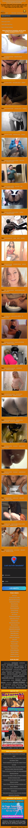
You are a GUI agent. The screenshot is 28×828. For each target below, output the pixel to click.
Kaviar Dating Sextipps (7, 27)
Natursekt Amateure (14, 627)
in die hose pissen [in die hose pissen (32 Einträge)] (17, 669)
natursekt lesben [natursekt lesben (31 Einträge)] (23, 674)
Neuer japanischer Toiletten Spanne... (10, 54)
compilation (19, 368)
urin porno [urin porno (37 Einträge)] (14, 685)
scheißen (3, 343)
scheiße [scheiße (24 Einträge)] (13, 684)
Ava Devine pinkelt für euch (8, 80)
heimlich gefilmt (8, 134)
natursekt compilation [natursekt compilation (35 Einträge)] (12, 674)
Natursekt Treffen (6, 21)
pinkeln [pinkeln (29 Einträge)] (12, 680)
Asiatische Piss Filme (14, 597)
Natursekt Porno (14, 635)
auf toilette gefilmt (8, 549)
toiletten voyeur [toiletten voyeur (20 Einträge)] (7, 685)
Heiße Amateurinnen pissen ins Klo (10, 391)
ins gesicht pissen (8, 56)
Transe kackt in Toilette (7, 261)
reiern (18, 238)
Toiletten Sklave (15, 652)
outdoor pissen (5, 525)
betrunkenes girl (8, 238)
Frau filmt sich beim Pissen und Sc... (10, 184)
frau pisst (17, 186)
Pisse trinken (14, 643)
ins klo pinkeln (10, 290)
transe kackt (9, 265)
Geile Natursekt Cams (7, 24)
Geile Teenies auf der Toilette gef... (10, 547)
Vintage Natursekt (14, 656)
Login (6, 12)
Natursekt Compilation (14, 629)
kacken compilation (19, 342)
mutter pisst (15, 497)
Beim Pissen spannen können (8, 417)
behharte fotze (8, 497)
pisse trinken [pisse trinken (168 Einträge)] (19, 682)
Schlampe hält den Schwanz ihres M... (11, 132)
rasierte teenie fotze (20, 290)
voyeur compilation (14, 421)
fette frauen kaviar (8, 108)
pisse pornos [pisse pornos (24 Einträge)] (9, 682)
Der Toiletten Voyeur (6, 210)
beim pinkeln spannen (9, 368)
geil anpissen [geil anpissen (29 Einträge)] (20, 666)
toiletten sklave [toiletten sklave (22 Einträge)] (19, 684)
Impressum (14, 827)
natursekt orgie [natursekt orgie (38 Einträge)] (8, 676)
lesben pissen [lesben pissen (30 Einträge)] (9, 671)
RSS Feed (13, 12)
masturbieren (22, 446)
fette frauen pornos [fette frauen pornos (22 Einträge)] (12, 666)
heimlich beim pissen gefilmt (11, 160)
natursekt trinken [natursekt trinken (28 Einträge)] (18, 677)
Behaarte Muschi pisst (14, 599)
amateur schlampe (9, 342)
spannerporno (19, 420)
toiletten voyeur (5, 57)
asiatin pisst (7, 523)
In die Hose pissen (14, 618)
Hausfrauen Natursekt (14, 616)
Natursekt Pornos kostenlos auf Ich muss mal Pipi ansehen (14, 1)
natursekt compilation (6, 395)
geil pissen (16, 549)
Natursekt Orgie (14, 633)
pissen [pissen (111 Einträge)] (18, 680)
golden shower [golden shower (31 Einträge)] (9, 667)
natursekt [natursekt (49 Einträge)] (18, 672)
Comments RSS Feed (22, 12)
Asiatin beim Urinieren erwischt (9, 521)
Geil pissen (14, 614)
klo (22, 316)
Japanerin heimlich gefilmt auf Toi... (10, 469)
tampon (3, 369)
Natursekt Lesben (14, 631)
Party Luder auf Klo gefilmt (8, 313)
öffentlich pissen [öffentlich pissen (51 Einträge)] (21, 687)
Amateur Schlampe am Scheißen (9, 339)
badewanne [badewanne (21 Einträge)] (21, 664)
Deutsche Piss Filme (14, 601)
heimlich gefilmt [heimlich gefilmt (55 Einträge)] (19, 667)
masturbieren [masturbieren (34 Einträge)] (16, 671)
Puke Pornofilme (14, 645)
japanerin (15, 446)
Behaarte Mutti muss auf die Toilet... (10, 495)
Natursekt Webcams (15, 637)
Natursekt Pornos (6, 15)
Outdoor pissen (14, 641)
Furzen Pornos (14, 610)
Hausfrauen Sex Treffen (7, 18)
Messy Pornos (14, 624)
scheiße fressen (17, 264)
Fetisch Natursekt (14, 608)
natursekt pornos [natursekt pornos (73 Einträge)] (8, 678)
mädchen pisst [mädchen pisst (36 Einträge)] (10, 672)
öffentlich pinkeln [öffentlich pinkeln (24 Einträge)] (11, 687)
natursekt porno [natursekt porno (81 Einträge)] (19, 676)
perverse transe (8, 264)
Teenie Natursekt (14, 650)
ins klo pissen (19, 394)
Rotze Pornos (14, 648)
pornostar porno (17, 82)
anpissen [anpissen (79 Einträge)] (14, 663)
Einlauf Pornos (14, 606)
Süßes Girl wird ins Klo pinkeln (9, 287)
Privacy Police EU (22, 827)
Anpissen (14, 595)
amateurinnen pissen (9, 394)
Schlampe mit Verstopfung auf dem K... (11, 106)
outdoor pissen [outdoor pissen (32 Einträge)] (6, 680)
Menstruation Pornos (14, 622)
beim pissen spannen (9, 420)
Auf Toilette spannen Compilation (9, 365)
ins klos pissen (8, 82)
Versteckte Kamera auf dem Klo (9, 158)
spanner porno (18, 108)
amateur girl (7, 316)
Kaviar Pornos (14, 620)
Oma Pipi (14, 639)
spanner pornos (18, 56)
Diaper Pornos (14, 603)
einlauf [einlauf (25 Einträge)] (7, 666)
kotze (14, 238)
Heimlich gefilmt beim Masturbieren (10, 443)
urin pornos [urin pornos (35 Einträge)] (21, 685)
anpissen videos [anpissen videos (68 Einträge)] (12, 665)
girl (5, 290)
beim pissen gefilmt (9, 186)
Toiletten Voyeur (15, 654)
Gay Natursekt (14, 612)
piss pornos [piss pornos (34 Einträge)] (8, 684)
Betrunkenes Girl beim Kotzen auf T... (10, 235)
